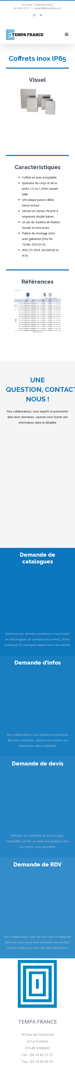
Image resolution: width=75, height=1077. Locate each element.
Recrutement (37, 902)
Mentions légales (38, 911)
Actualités (37, 921)
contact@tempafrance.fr (47, 8)
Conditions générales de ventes (37, 931)
